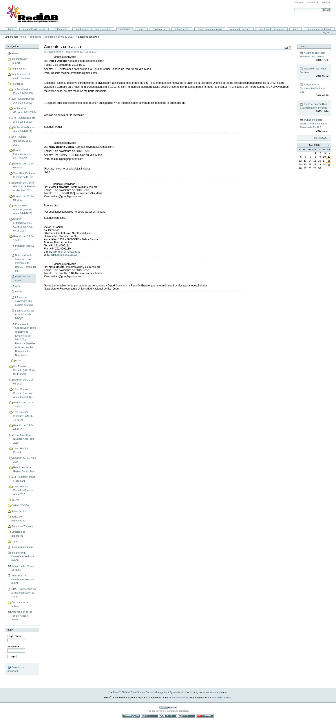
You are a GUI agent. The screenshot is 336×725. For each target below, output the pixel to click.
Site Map (299, 2)
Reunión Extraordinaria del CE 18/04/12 (22, 154)
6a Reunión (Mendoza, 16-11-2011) (22, 140)
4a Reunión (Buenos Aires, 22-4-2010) (24, 120)
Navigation (12, 46)
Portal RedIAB (33, 14)
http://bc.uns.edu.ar (65, 254)
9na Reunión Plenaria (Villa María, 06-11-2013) (24, 370)
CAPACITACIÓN (159, 29)
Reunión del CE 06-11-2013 (59, 36)
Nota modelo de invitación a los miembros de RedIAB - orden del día (25, 263)
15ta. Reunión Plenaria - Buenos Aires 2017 (23, 490)
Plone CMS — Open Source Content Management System (145, 692)
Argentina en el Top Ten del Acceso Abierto (21, 615)
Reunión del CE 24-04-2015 (23, 427)
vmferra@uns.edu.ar (68, 251)
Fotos (18, 360)
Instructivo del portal (22, 547)
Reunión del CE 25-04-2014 (23, 381)
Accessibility (313, 2)
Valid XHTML (168, 716)
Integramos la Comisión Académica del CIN (22, 556)
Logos (295, 29)
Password (13, 646)
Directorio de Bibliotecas (271, 29)
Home (11, 29)
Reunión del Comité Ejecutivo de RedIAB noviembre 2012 (24, 186)
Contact (326, 2)
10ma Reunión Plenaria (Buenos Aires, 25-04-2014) (23, 393)
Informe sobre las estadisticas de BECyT (24, 314)
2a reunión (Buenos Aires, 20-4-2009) (23, 100)
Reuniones (125, 29)
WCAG (149, 716)
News (302, 46)
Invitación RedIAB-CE (25, 247)
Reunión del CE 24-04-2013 (23, 198)
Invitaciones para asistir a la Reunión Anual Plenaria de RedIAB (314, 125)
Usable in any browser (205, 716)
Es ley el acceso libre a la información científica (314, 107)
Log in (326, 32)
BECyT (141, 29)
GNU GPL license (221, 697)
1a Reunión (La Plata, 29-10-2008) (23, 91)
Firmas (19, 291)
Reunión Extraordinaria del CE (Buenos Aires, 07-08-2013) (23, 225)
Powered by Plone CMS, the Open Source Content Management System (168, 707)
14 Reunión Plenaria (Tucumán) (24, 478)
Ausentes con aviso (22, 278)
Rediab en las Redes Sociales (22, 568)
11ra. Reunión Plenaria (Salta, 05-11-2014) (23, 416)
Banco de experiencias (210, 29)
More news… (321, 138)
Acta (17, 286)
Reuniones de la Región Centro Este (23, 469)
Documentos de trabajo (319, 29)
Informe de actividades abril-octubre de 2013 (24, 301)
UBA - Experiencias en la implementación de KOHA (23, 593)
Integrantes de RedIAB (34, 29)
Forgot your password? (15, 669)
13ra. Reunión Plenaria (20, 450)
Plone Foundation (212, 692)
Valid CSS (186, 716)
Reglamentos (60, 29)
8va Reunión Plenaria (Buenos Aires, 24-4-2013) (22, 209)
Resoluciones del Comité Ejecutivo (93, 29)
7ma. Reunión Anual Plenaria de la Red (24, 175)
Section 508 (131, 716)
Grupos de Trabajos (240, 29)
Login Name (14, 636)
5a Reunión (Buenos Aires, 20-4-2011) (24, 129)
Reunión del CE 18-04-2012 (23, 165)
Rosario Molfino (55, 52)
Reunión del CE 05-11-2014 (23, 404)
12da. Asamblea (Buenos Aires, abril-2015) (24, 439)
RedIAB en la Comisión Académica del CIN (22, 579)
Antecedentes (182, 29)
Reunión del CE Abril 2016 (24, 460)
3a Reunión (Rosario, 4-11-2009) (24, 110)
